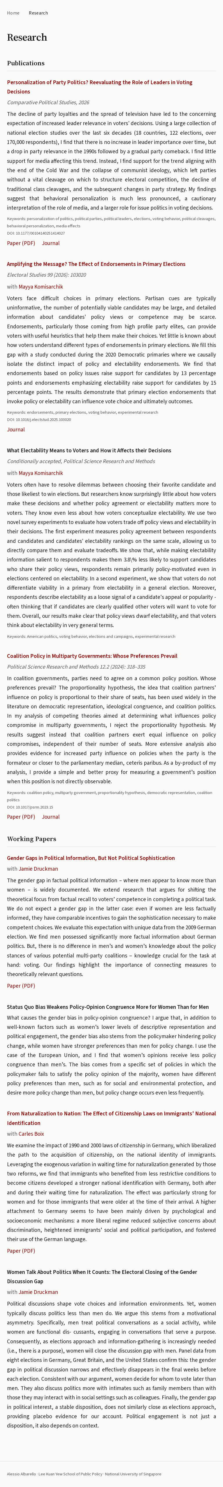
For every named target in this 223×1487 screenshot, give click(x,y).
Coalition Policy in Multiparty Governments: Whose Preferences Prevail (92, 656)
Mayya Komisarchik (41, 287)
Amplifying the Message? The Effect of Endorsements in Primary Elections (96, 264)
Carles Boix (31, 1134)
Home (13, 13)
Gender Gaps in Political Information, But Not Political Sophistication (91, 858)
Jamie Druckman (38, 869)
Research (38, 13)
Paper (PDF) (21, 243)
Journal (51, 243)
